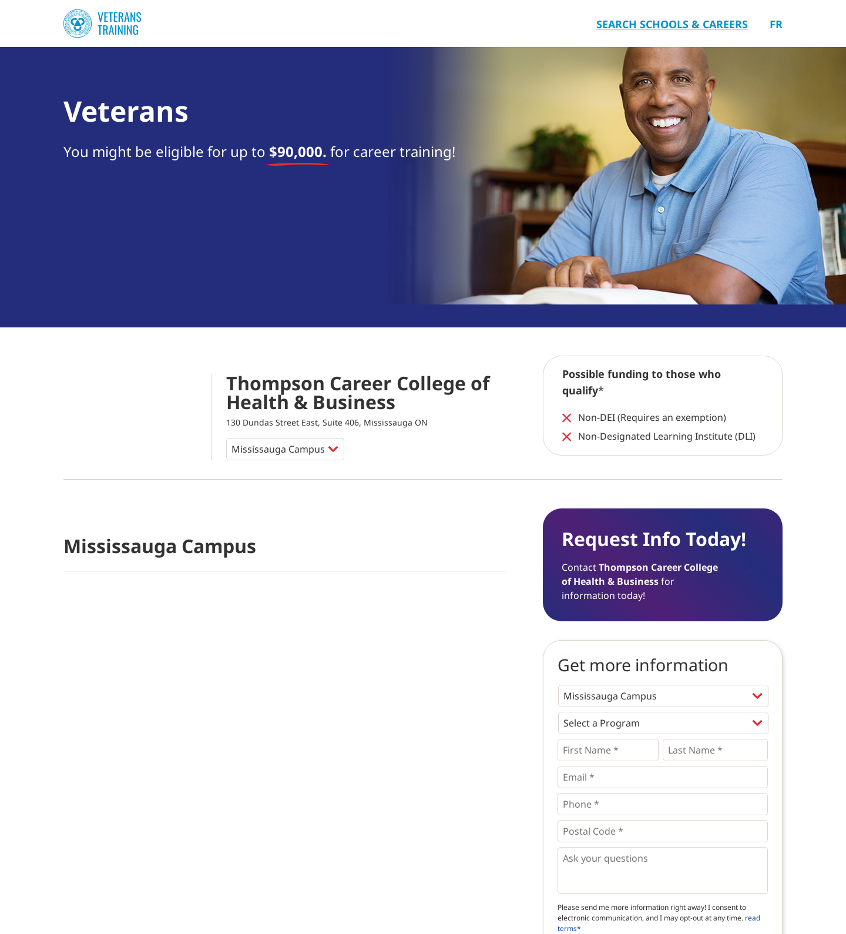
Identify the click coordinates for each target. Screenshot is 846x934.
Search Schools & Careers (672, 24)
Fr (776, 24)
